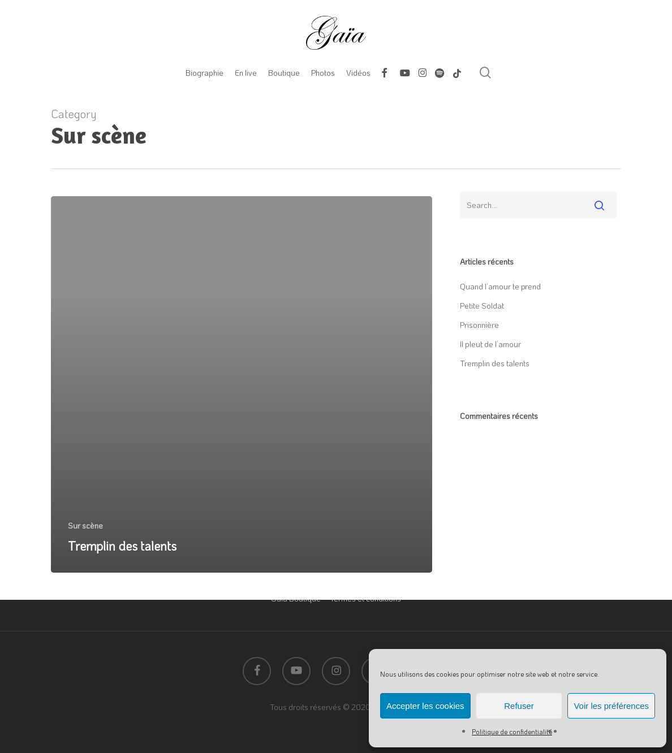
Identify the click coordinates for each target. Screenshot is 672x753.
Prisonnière (479, 324)
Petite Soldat (482, 305)
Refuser (519, 706)
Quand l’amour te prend (500, 286)
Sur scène (85, 525)
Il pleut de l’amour (490, 344)
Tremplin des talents (494, 363)
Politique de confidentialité (512, 731)
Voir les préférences (611, 706)
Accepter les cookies (425, 706)
